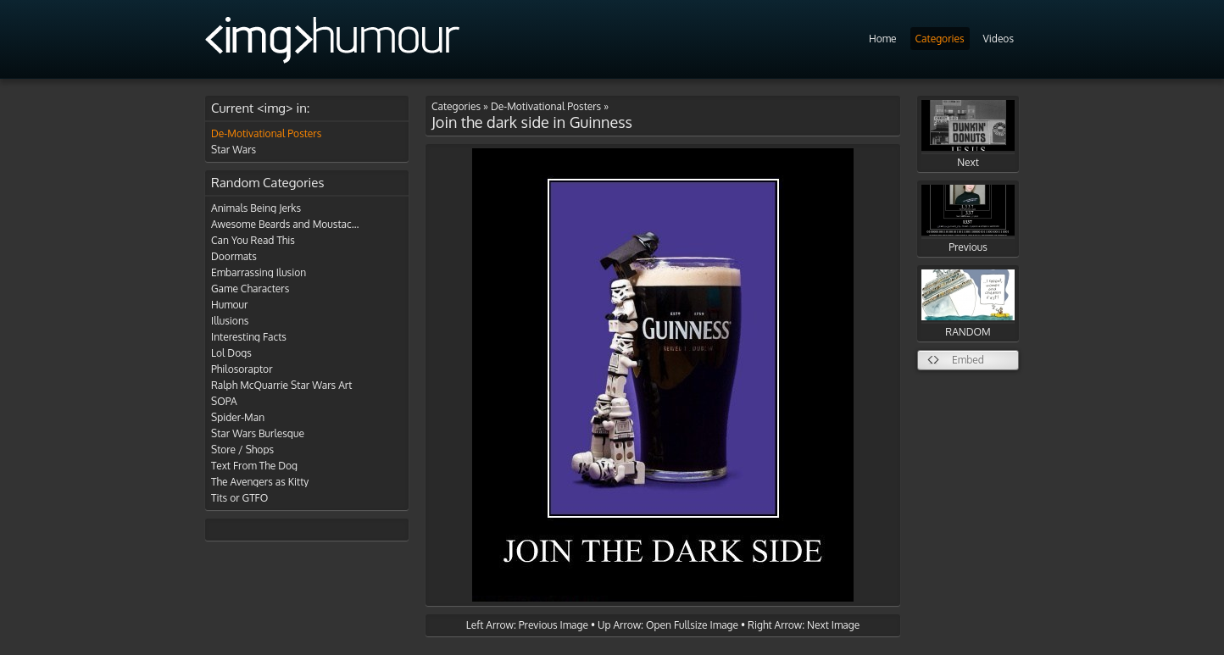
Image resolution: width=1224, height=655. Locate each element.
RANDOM (968, 303)
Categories (940, 38)
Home (883, 38)
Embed (968, 359)
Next (968, 134)
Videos (998, 38)
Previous (968, 219)
